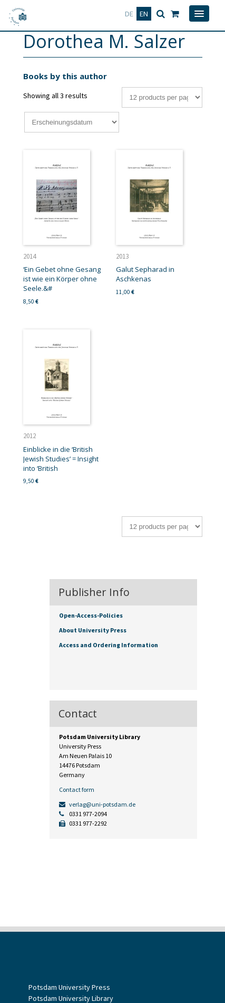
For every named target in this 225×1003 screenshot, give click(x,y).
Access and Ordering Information (108, 645)
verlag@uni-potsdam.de (97, 804)
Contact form (76, 789)
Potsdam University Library (70, 998)
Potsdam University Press (69, 987)
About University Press (92, 630)
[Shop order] (71, 122)
